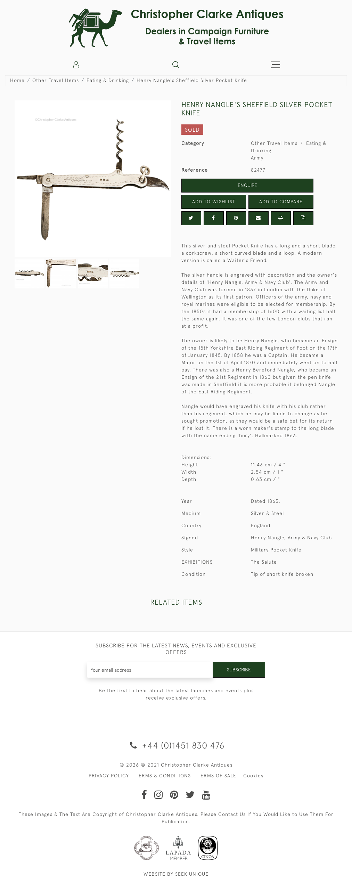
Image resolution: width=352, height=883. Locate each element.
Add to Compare (281, 201)
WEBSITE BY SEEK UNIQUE (176, 874)
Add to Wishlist (213, 201)
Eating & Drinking (108, 80)
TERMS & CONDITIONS (163, 775)
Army (257, 158)
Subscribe (239, 669)
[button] (176, 64)
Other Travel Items (55, 80)
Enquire (247, 185)
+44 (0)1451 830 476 (176, 745)
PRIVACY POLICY (109, 775)
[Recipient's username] (150, 670)
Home (17, 80)
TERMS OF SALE (217, 775)
